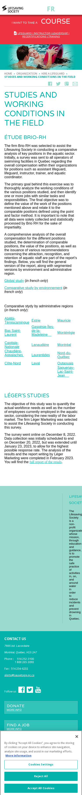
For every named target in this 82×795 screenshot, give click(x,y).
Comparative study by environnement (33, 288)
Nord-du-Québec (64, 355)
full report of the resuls (46, 462)
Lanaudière (40, 345)
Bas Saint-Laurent (13, 332)
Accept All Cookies (41, 790)
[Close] (77, 738)
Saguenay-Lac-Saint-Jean (66, 371)
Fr (51, 9)
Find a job (41, 726)
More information (18, 757)
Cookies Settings (40, 766)
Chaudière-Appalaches (14, 353)
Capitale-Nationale (12, 345)
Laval (35, 363)
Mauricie (64, 320)
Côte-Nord (13, 363)
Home (8, 73)
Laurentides (40, 355)
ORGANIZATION (26, 73)
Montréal (64, 345)
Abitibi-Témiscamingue (17, 320)
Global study (14, 281)
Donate (41, 707)
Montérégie (66, 332)
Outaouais (65, 363)
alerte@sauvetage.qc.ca (19, 675)
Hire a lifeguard (53, 73)
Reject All (41, 778)
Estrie (35, 320)
